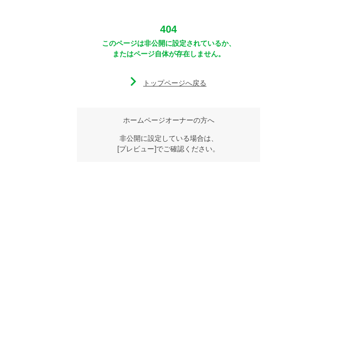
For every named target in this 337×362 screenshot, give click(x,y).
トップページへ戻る (174, 83)
